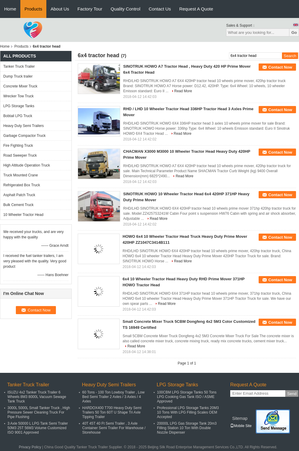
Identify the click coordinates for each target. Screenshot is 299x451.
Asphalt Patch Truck (19, 195)
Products (33, 8)
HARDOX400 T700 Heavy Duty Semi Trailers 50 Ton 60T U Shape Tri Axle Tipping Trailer (111, 412)
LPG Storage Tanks (18, 106)
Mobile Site (240, 426)
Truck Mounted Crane (20, 175)
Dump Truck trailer (18, 76)
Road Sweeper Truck (20, 155)
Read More (183, 91)
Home (10, 8)
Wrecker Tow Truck (18, 96)
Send (291, 393)
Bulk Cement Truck (18, 205)
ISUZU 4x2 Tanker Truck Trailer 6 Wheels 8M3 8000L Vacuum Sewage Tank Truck (36, 396)
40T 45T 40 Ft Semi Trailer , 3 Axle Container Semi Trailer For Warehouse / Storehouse (114, 428)
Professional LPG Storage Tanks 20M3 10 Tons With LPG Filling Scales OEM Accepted (188, 412)
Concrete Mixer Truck (20, 86)
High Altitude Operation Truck (26, 165)
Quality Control (125, 8)
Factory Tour (89, 8)
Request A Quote (196, 8)
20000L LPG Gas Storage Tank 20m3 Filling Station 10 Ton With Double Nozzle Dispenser (186, 428)
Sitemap (239, 418)
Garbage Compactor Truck (24, 136)
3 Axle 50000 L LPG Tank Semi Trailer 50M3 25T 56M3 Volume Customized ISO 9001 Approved (37, 428)
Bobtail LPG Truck (17, 116)
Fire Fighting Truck (18, 145)
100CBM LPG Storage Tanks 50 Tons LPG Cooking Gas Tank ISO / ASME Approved (186, 396)
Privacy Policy (30, 447)
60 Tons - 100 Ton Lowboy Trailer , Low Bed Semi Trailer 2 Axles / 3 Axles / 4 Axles (113, 396)
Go (294, 32)
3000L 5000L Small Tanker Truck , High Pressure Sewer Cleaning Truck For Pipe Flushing (38, 412)
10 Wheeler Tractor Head (23, 215)
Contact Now (280, 67)
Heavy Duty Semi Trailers (23, 126)
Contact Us (160, 8)
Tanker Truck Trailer (19, 66)
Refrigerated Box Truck (21, 185)
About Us (60, 8)
